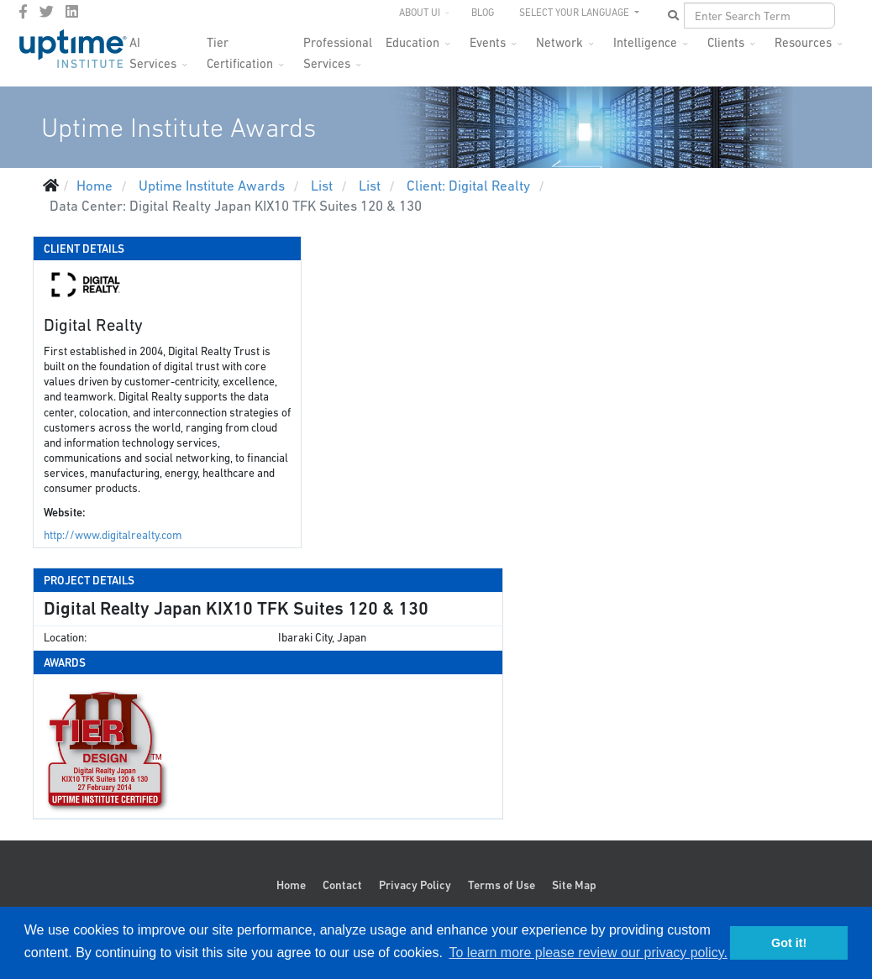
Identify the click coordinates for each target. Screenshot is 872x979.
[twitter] (46, 11)
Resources (803, 42)
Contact (342, 885)
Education (412, 42)
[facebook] (23, 11)
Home (291, 885)
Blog (482, 12)
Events (488, 42)
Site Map (574, 885)
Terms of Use (501, 885)
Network (559, 42)
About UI (419, 12)
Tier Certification (240, 47)
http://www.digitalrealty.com (112, 535)
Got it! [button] (788, 943)
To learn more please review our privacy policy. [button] (588, 952)
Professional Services (337, 47)
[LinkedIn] (72, 11)
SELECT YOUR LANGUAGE (575, 12)
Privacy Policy (415, 885)
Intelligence (645, 42)
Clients (725, 42)
